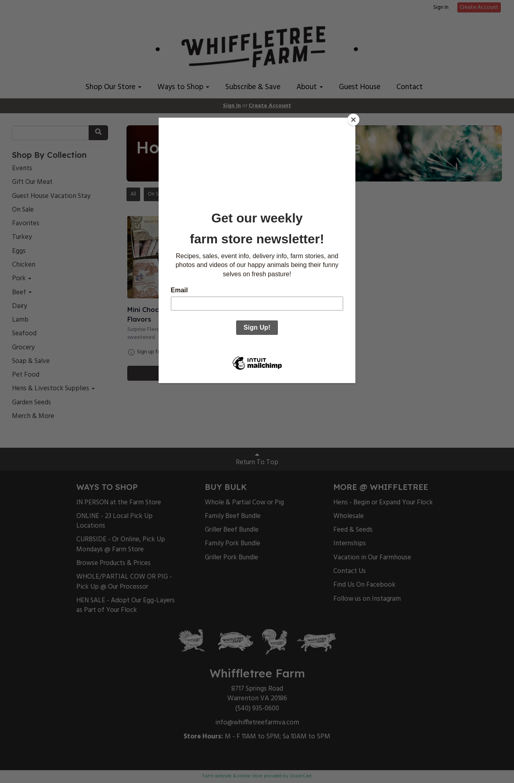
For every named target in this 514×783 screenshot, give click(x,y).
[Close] (353, 120)
